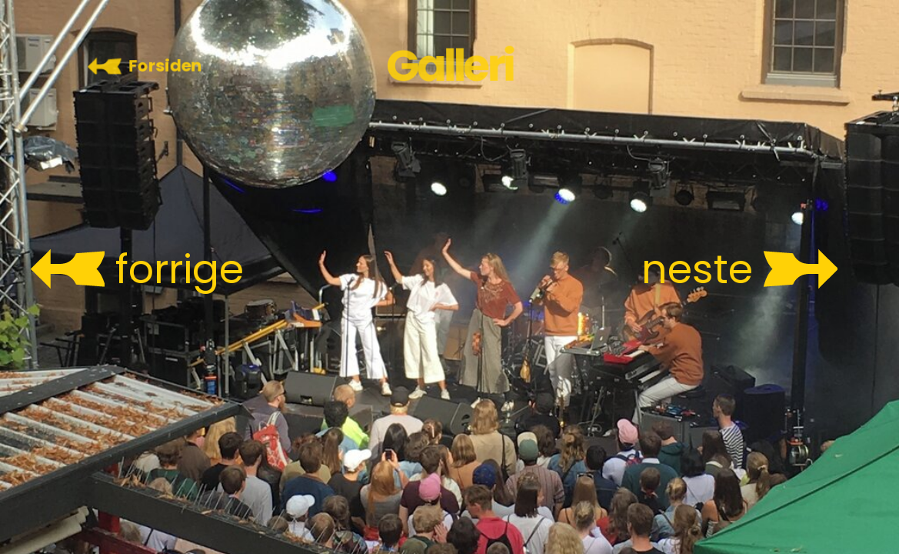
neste (697, 269)
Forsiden (164, 65)
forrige (179, 269)
